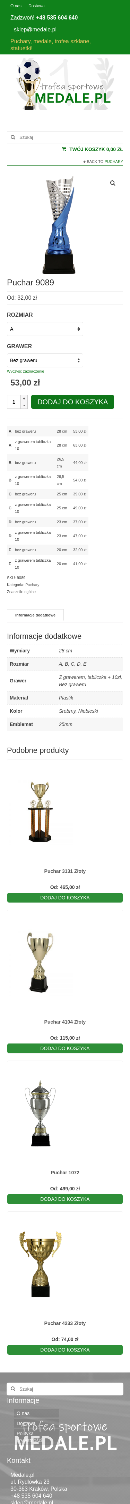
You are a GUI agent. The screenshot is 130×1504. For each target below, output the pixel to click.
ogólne (30, 592)
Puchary (113, 161)
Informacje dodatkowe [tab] (35, 615)
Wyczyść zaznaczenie (25, 371)
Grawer (19, 346)
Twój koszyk (92, 149)
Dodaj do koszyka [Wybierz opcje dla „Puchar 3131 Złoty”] (64, 897)
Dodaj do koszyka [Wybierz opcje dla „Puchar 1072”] (64, 1199)
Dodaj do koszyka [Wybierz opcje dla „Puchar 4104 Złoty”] (64, 1048)
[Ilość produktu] (14, 402)
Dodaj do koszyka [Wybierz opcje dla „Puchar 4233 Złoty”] (64, 1350)
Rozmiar (20, 315)
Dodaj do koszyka (72, 402)
